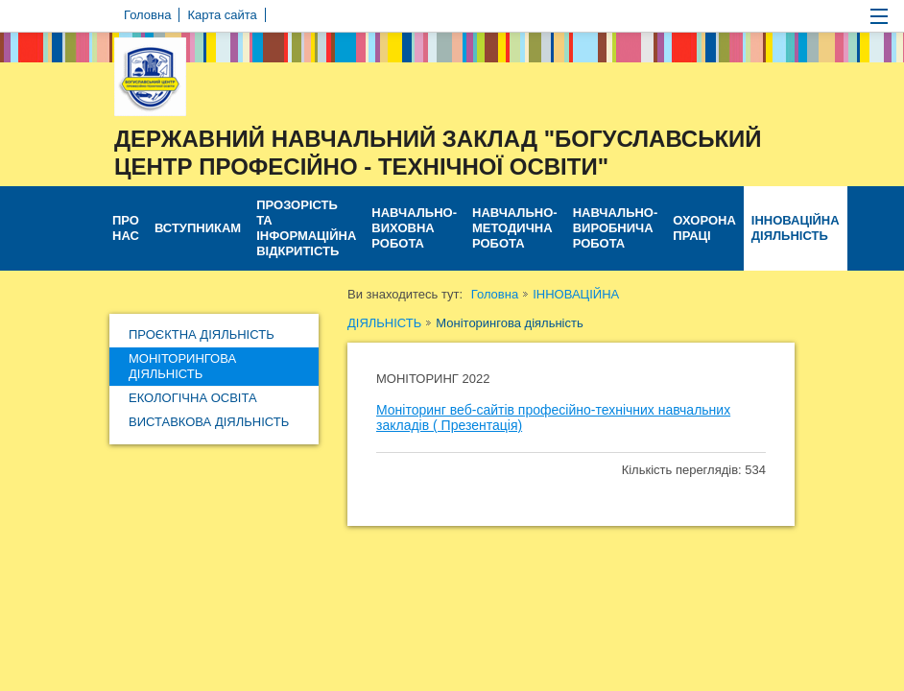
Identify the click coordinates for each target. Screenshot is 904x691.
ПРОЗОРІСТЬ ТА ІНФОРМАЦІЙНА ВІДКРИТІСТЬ (306, 228)
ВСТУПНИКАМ (198, 228)
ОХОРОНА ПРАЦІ (704, 228)
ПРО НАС (125, 228)
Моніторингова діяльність (182, 366)
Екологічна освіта (193, 398)
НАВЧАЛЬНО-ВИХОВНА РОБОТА (414, 227)
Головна (494, 294)
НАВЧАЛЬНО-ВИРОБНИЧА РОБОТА (615, 227)
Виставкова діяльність (209, 422)
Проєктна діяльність (201, 334)
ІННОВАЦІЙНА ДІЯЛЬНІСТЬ (795, 228)
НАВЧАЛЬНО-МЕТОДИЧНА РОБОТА (515, 227)
